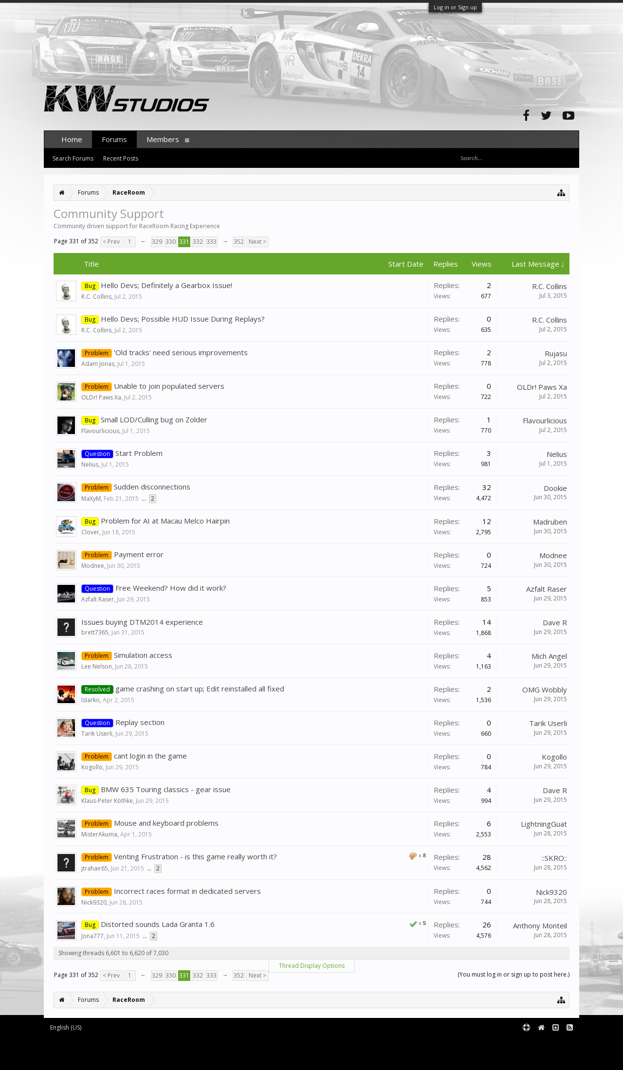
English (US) (65, 1027)
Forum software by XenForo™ (125, 1044)
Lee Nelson (96, 666)
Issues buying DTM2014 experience (142, 622)
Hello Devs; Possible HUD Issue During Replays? (183, 319)
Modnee (92, 566)
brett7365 (95, 632)
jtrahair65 (94, 868)
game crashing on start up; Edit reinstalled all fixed (199, 688)
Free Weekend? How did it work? (170, 588)
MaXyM (91, 498)
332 (198, 241)
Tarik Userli (96, 733)
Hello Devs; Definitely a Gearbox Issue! (166, 285)
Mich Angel (549, 656)
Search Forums (73, 158)
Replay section (140, 722)
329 (157, 241)
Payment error (139, 554)
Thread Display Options (312, 965)
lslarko (90, 700)
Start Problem (139, 453)
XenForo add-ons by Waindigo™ (87, 1050)
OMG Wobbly (544, 689)
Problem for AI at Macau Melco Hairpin (165, 521)
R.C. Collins (96, 296)
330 (170, 241)
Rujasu (556, 353)
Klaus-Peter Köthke (107, 801)
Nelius (89, 464)
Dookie (555, 488)
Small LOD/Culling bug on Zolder (154, 419)
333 (211, 241)
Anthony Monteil (540, 925)
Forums (114, 139)
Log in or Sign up (455, 7)
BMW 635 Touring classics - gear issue (166, 789)
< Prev (111, 241)
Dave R (555, 622)
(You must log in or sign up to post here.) (513, 974)
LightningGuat (544, 824)
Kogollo (92, 767)
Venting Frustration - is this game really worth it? (195, 856)
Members (163, 139)
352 (239, 241)
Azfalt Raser (97, 599)
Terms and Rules (555, 1044)
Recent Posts (120, 158)
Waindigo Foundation (174, 1050)
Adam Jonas (97, 364)
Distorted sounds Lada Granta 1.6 (158, 924)
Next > (257, 241)
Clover (90, 532)
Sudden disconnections (152, 486)
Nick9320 (94, 902)
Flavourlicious (100, 431)
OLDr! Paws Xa (101, 397)
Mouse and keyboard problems (166, 823)
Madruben (550, 521)
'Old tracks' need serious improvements (181, 352)
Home (71, 139)
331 (184, 241)
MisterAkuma (99, 834)
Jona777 (92, 936)
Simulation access (143, 655)
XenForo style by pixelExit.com (127, 1058)
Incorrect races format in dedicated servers (187, 891)
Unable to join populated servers (169, 386)
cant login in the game (150, 756)
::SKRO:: (554, 858)
